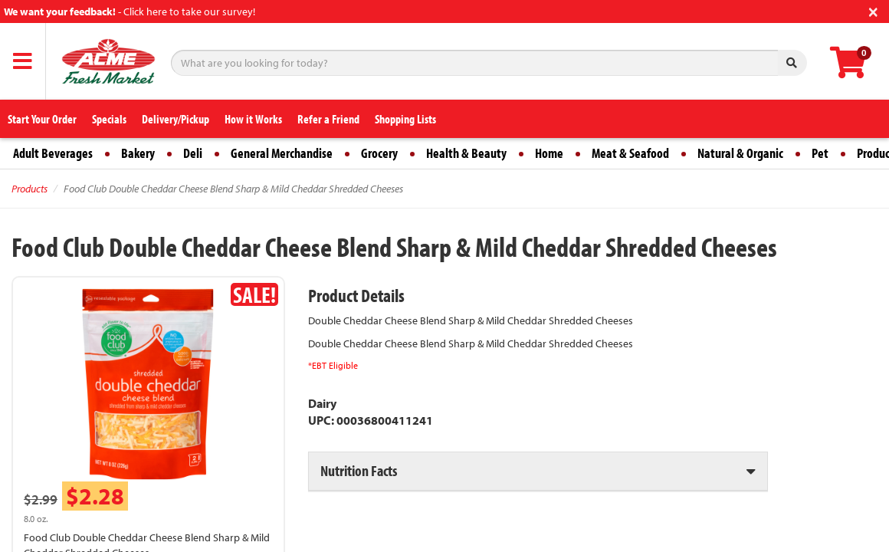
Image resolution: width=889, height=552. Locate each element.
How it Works (253, 119)
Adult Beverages (53, 153)
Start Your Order (42, 119)
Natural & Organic (740, 153)
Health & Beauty (466, 153)
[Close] (873, 10)
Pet (820, 153)
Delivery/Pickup (175, 119)
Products (29, 189)
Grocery (379, 153)
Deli (192, 153)
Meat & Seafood (630, 153)
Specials (109, 119)
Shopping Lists (405, 119)
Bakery (138, 153)
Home (549, 153)
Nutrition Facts (358, 470)
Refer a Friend (328, 119)
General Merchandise (282, 153)
